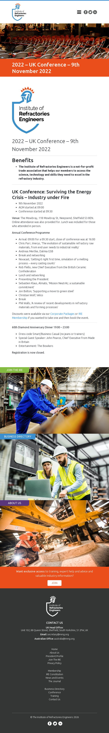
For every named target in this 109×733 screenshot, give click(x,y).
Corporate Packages (62, 313)
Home (55, 649)
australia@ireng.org (64, 638)
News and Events (55, 677)
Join (54, 583)
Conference (54, 692)
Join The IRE (54, 659)
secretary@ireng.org (58, 634)
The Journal (54, 681)
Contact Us (54, 699)
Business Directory (54, 689)
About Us (54, 652)
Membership (54, 670)
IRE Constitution (54, 674)
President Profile (54, 656)
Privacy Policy (55, 663)
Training (54, 696)
